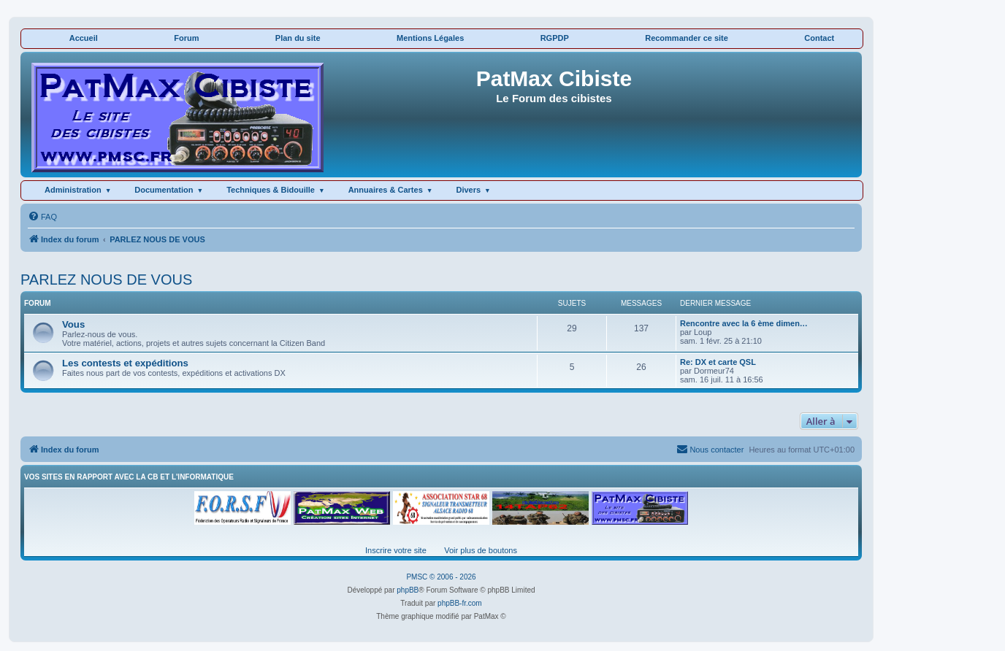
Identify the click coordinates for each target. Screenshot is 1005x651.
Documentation (163, 189)
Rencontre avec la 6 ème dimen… (744, 323)
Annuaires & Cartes (385, 189)
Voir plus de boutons (480, 550)
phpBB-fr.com (459, 603)
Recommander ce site (686, 38)
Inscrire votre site (396, 550)
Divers (468, 189)
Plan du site (298, 38)
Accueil (83, 38)
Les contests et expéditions (125, 363)
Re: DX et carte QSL (718, 362)
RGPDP (554, 38)
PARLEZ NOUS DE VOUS (106, 279)
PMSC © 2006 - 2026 (440, 577)
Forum (186, 38)
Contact (819, 38)
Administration (73, 189)
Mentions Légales (430, 38)
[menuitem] (42, 217)
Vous (73, 324)
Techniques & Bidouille (270, 189)
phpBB (408, 590)
